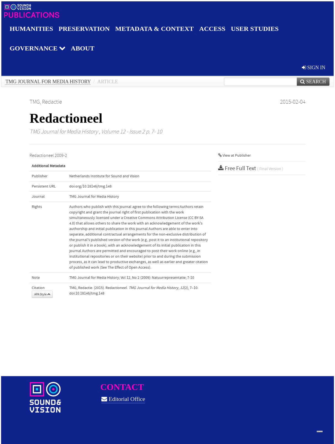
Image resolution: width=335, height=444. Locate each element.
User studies (255, 28)
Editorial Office (123, 399)
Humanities (31, 28)
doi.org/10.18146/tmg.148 (90, 186)
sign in (313, 67)
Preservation (84, 28)
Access (212, 28)
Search (313, 81)
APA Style (42, 294)
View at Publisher (234, 155)
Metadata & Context (154, 28)
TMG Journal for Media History (48, 81)
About (82, 48)
